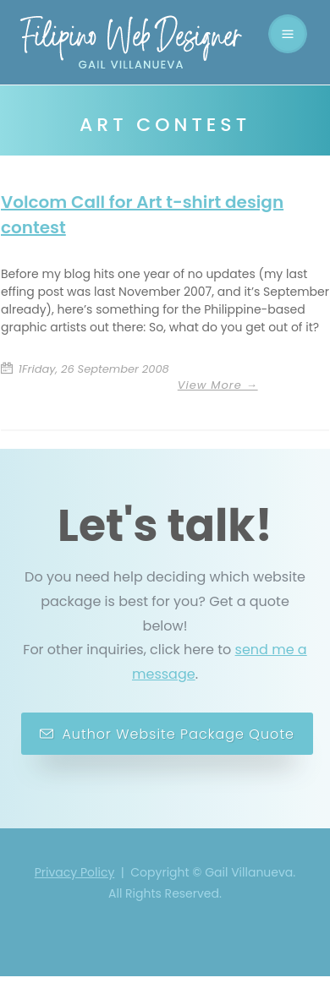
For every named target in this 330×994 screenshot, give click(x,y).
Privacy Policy (75, 874)
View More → (218, 385)
